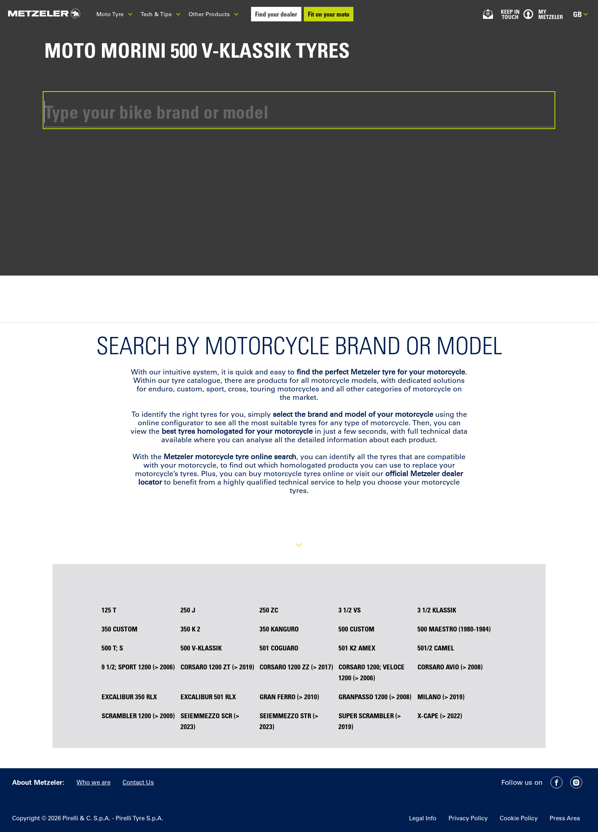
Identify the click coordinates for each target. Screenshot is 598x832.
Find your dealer (276, 14)
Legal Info (422, 818)
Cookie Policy (519, 818)
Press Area (565, 818)
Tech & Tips (161, 14)
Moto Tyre (114, 14)
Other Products (214, 14)
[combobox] (299, 110)
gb (580, 14)
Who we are (93, 782)
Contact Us (138, 782)
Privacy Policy (468, 818)
